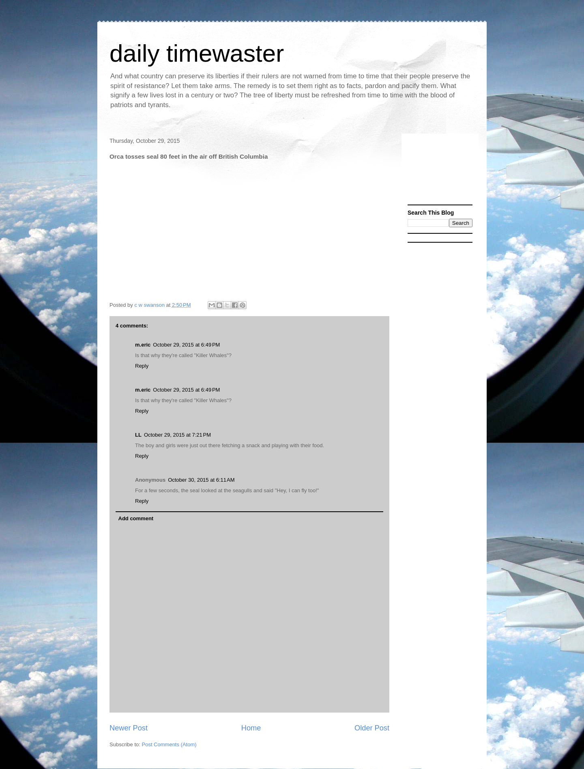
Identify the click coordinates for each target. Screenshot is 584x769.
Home (251, 728)
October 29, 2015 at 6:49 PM (186, 345)
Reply (141, 366)
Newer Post (129, 728)
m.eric (142, 345)
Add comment (136, 518)
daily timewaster (197, 53)
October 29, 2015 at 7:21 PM (177, 435)
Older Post (371, 728)
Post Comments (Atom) (169, 744)
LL (138, 435)
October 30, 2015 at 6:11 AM (201, 480)
